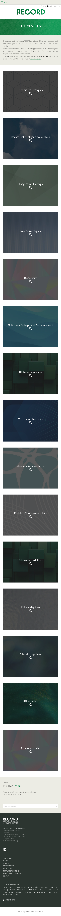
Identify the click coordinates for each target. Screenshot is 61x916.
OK (56, 806)
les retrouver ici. (35, 59)
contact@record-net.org (10, 841)
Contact (6, 876)
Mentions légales (29, 912)
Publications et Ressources (13, 873)
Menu (5, 2)
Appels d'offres (8, 866)
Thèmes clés (7, 868)
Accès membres (53, 6)
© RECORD (21, 912)
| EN (44, 6)
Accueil (6, 861)
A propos (6, 863)
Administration (39, 912)
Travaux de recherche (11, 871)
